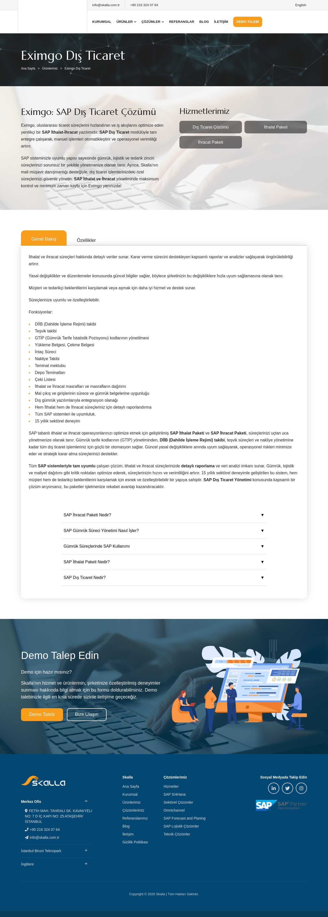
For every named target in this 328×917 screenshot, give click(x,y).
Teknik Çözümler (176, 834)
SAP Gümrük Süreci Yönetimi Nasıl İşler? (101, 530)
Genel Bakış (43, 239)
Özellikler (86, 240)
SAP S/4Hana (174, 794)
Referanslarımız (135, 818)
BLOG (204, 22)
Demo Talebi (42, 714)
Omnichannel (174, 810)
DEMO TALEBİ (247, 22)
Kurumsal (130, 794)
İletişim (128, 834)
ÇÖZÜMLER (152, 22)
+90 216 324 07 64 (144, 5)
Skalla (52, 17)
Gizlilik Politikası (135, 842)
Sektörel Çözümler (178, 802)
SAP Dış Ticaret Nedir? (85, 577)
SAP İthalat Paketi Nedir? (87, 562)
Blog (126, 826)
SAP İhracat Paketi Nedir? (87, 515)
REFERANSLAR (181, 22)
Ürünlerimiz (50, 68)
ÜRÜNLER (126, 22)
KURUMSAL (101, 22)
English (300, 5)
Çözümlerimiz (133, 810)
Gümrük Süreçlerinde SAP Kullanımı (97, 546)
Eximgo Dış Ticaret (77, 68)
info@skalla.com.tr (106, 5)
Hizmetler (171, 786)
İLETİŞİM (221, 22)
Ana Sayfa (28, 68)
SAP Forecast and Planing (184, 818)
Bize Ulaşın (86, 714)
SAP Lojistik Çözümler (181, 826)
